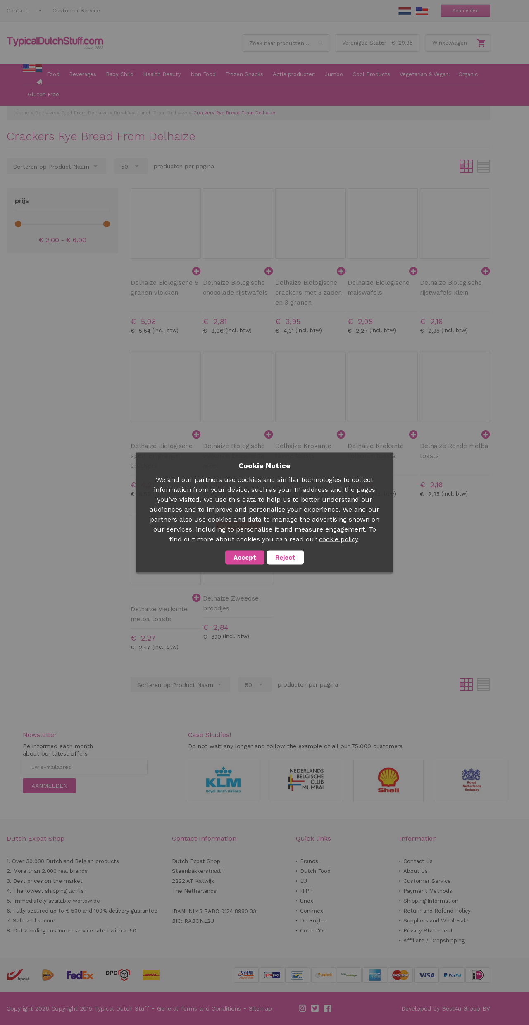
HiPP (306, 891)
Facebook (328, 1008)
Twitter (315, 1008)
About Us (415, 871)
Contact (17, 10)
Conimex (311, 911)
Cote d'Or (312, 930)
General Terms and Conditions (199, 1008)
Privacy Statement (428, 930)
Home (22, 113)
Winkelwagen (449, 43)
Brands (309, 861)
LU (303, 881)
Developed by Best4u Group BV (445, 1008)
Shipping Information (430, 901)
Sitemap (260, 1008)
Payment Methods (427, 891)
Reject (285, 557)
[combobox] (286, 43)
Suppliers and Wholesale (436, 921)
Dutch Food (315, 871)
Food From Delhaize (84, 113)
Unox (306, 901)
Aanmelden (466, 10)
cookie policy (338, 539)
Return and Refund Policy (437, 911)
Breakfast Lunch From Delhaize (150, 113)
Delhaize (45, 113)
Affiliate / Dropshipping (434, 940)
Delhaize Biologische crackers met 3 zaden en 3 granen (308, 292)
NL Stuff (404, 11)
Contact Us (418, 861)
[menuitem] (32, 75)
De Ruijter (313, 921)
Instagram (303, 1008)
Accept (245, 557)
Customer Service (76, 10)
